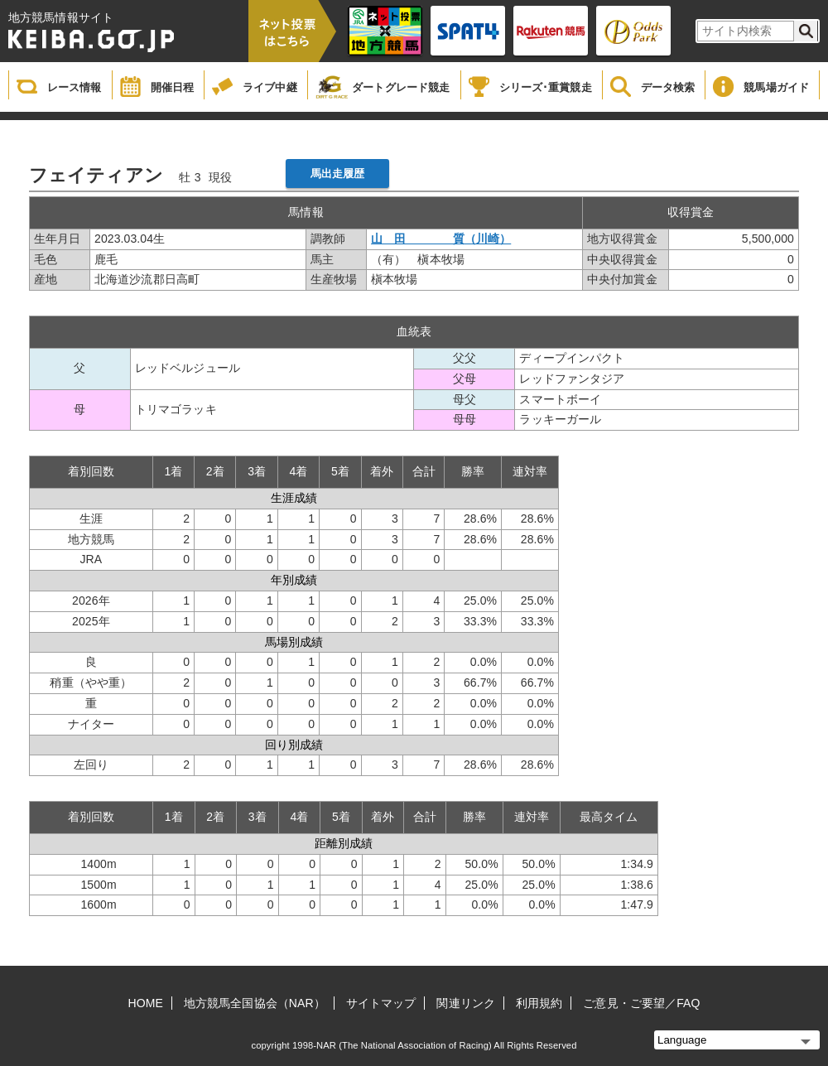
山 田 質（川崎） (441, 238)
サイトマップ (381, 1003)
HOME (145, 1003)
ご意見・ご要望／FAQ (641, 1003)
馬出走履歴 (337, 173)
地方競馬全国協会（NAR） (254, 1003)
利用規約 (539, 1003)
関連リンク (465, 1003)
